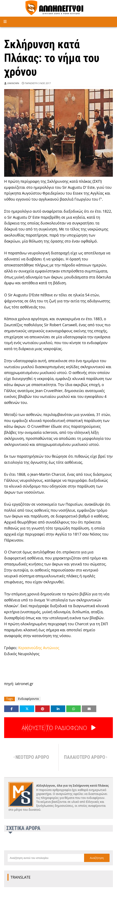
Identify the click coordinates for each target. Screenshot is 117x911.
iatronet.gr (24, 683)
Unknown (13, 83)
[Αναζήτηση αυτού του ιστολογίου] (45, 858)
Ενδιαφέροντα (28, 699)
